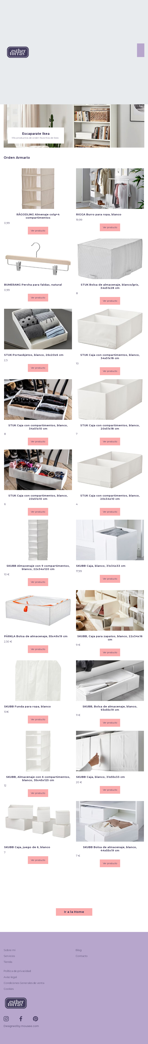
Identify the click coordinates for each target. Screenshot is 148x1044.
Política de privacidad (17, 971)
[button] (140, 50)
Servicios (9, 956)
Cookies (9, 988)
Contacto (82, 956)
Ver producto (38, 230)
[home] (17, 52)
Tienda (8, 961)
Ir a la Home (74, 912)
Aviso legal (10, 977)
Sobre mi (9, 950)
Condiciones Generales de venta (24, 983)
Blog (79, 950)
